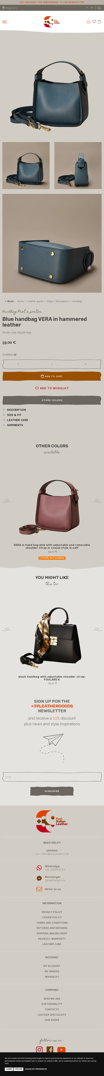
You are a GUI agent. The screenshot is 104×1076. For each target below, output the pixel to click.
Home (20, 301)
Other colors (52, 400)
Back (9, 301)
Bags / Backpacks (57, 301)
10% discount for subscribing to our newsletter (52, 2)
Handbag (77, 301)
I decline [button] (18, 1069)
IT (87, 8)
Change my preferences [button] (36, 1069)
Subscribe (52, 791)
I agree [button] (9, 1069)
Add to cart (52, 376)
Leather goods (36, 301)
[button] (14, 409)
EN (91, 8)
